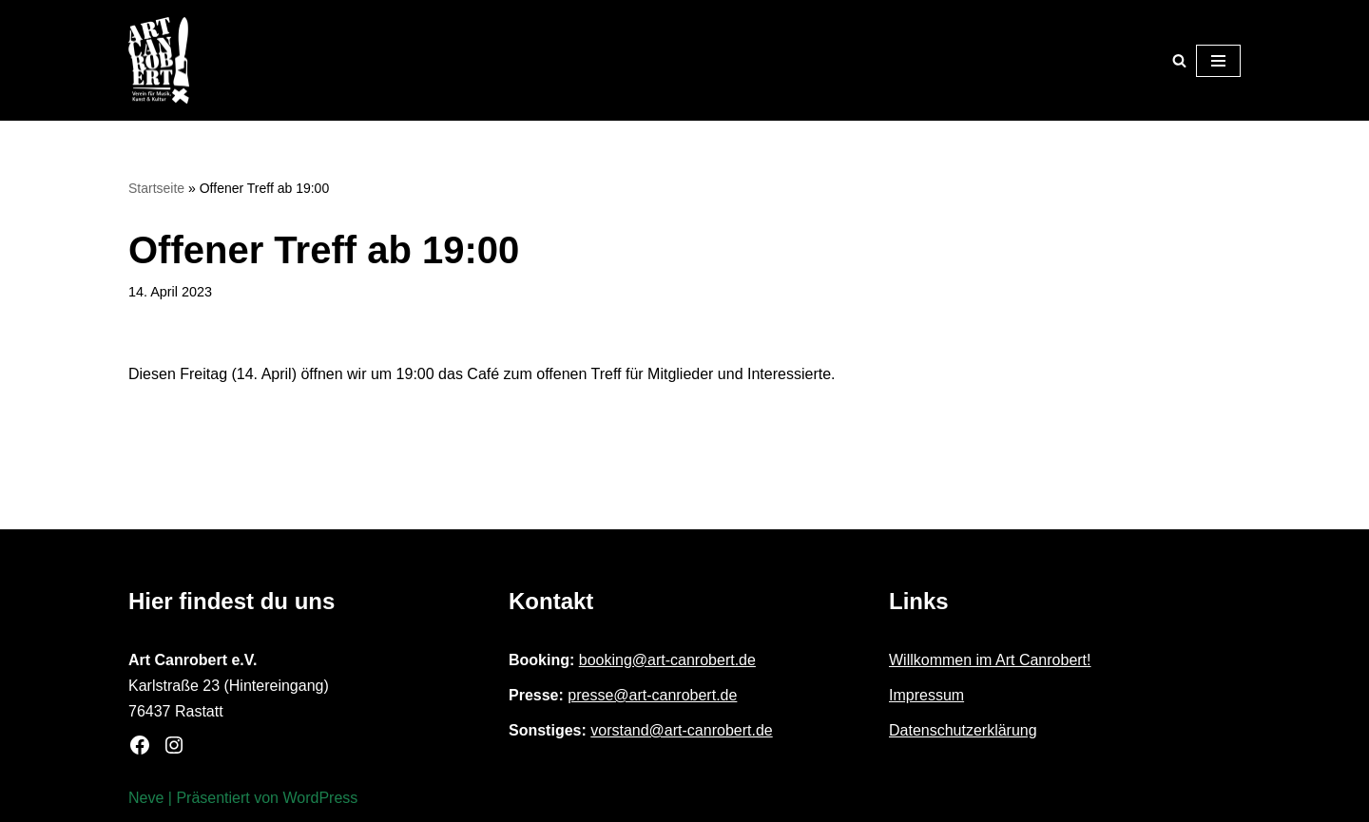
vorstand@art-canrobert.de (681, 730)
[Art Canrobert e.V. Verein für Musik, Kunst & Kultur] (158, 60)
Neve (146, 798)
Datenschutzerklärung (963, 730)
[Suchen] (1179, 60)
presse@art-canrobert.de (652, 695)
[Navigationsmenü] (1218, 61)
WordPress (319, 798)
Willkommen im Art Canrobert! (990, 660)
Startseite (156, 188)
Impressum (926, 695)
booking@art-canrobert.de (667, 660)
